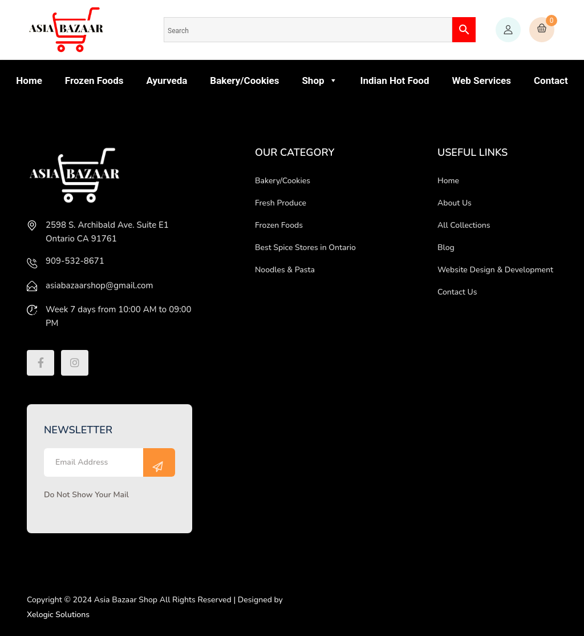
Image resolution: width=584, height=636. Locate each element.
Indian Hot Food (394, 80)
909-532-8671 (75, 261)
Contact (551, 80)
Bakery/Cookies (244, 80)
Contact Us (457, 292)
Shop (319, 80)
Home (29, 80)
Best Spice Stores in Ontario (305, 247)
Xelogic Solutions (58, 614)
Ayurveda (166, 80)
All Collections (463, 225)
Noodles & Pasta (285, 269)
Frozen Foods (94, 80)
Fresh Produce (280, 203)
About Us (454, 203)
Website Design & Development (495, 269)
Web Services (481, 80)
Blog (446, 247)
